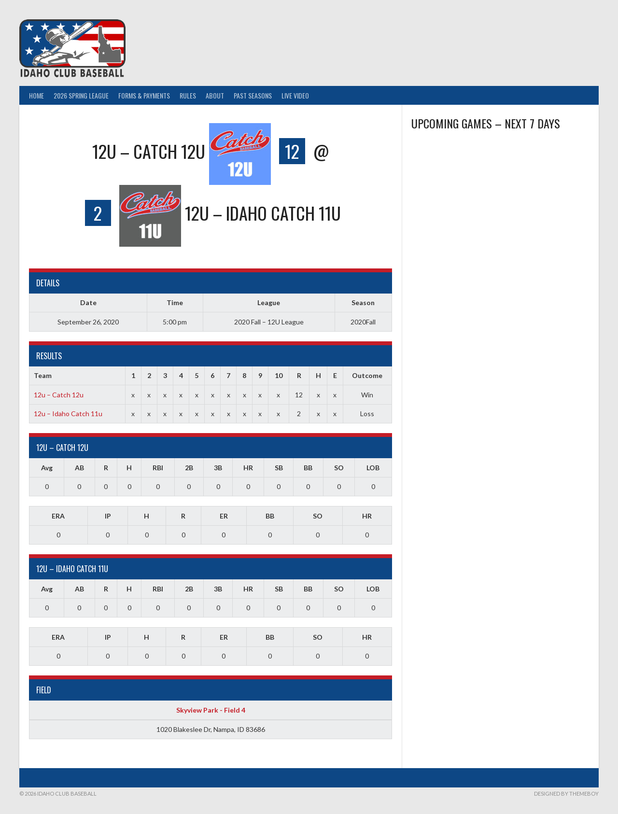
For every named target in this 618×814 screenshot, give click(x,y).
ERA (58, 516)
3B (218, 467)
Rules (188, 95)
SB (279, 467)
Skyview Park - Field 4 (210, 710)
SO (339, 467)
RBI (158, 467)
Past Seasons (253, 95)
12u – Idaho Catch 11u (68, 413)
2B (189, 467)
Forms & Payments (144, 95)
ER (224, 516)
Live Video (295, 95)
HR (248, 467)
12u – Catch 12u (59, 395)
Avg (47, 467)
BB (308, 467)
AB (79, 467)
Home (36, 95)
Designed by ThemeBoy (566, 793)
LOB (372, 467)
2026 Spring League (81, 95)
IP (108, 516)
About (215, 95)
